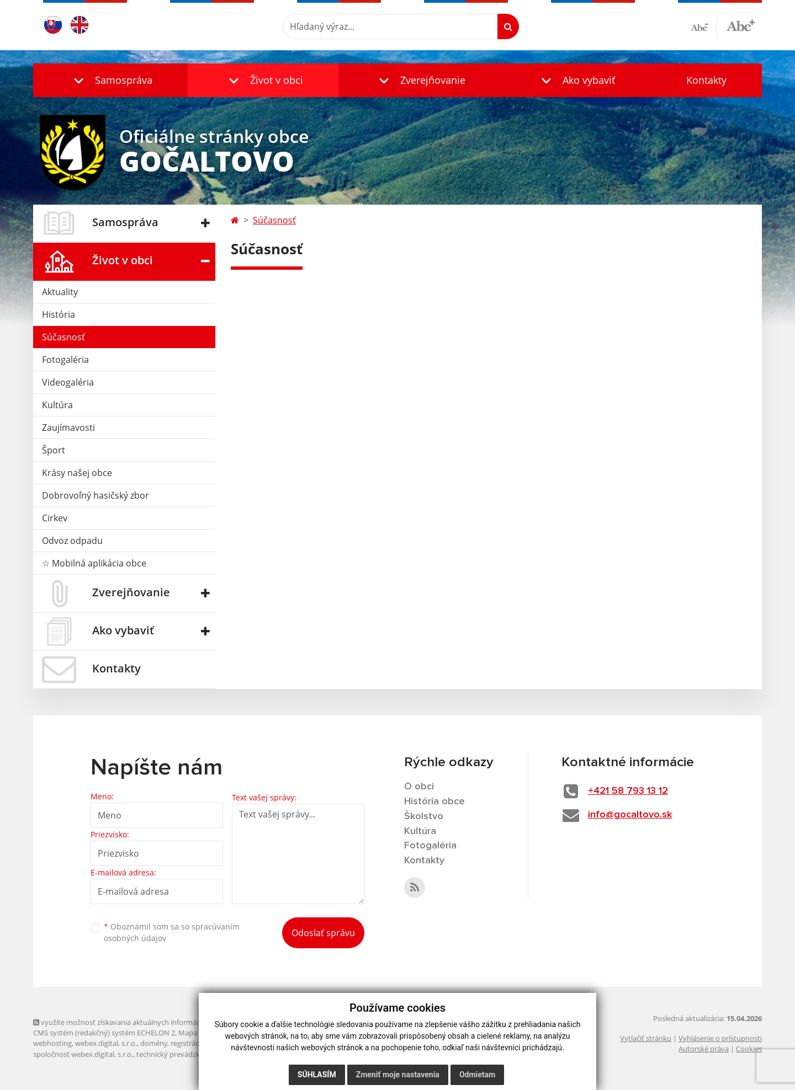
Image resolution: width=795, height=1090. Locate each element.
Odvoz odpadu (72, 541)
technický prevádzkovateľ (178, 1054)
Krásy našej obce (77, 473)
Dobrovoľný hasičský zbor (95, 495)
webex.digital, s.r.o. (106, 1043)
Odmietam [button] (477, 1074)
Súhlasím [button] (317, 1074)
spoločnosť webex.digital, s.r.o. (83, 1054)
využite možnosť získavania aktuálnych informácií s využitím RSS (142, 1022)
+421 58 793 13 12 (628, 791)
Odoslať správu (323, 933)
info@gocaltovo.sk (630, 815)
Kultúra (57, 405)
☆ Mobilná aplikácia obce (94, 563)
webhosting (52, 1043)
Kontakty (706, 80)
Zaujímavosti (68, 427)
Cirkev (54, 518)
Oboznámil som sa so (172, 932)
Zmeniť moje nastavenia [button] (397, 1074)
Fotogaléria (65, 360)
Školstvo (423, 816)
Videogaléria (68, 382)
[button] (110, 80)
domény (153, 1043)
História (58, 314)
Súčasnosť (63, 337)
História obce (434, 801)
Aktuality (60, 292)
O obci (419, 787)
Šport (53, 450)
